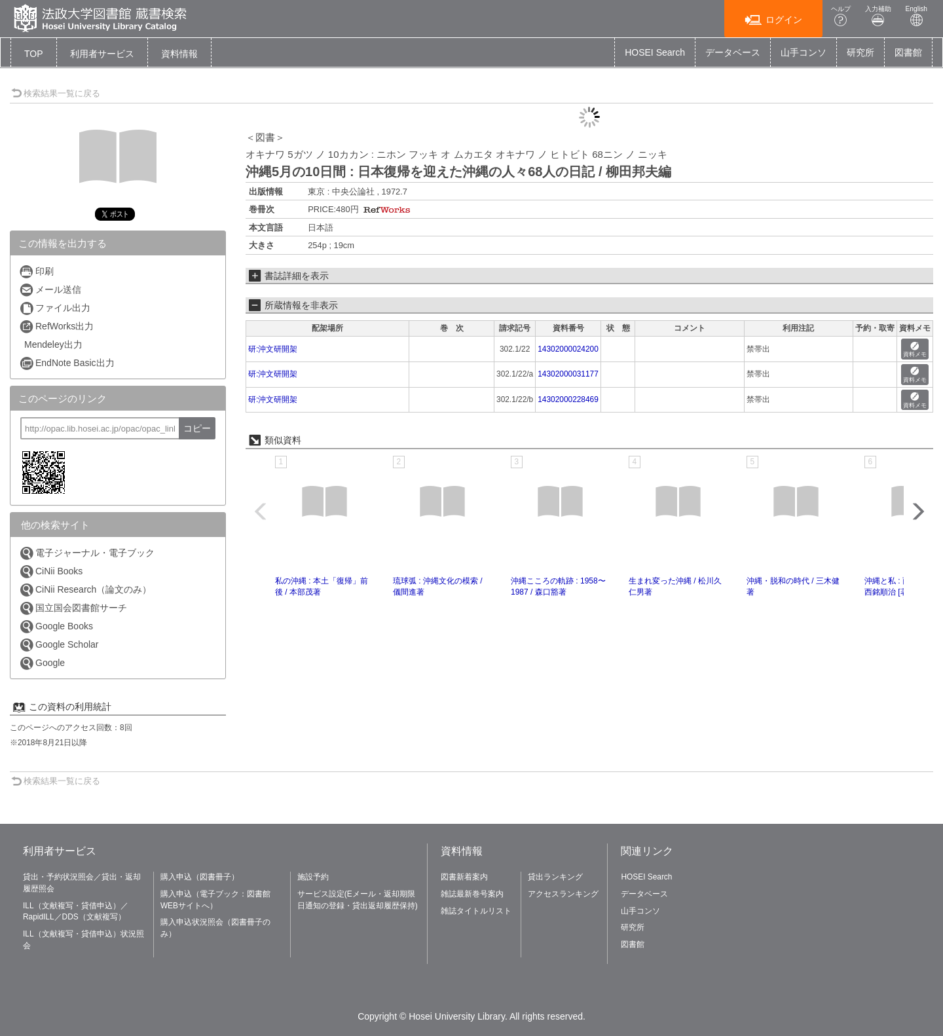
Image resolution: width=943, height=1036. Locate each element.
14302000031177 (568, 374)
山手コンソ (803, 52)
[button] (102, 53)
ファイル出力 (54, 308)
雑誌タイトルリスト (476, 911)
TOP (33, 53)
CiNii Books (51, 571)
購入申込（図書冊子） (199, 876)
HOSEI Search (655, 52)
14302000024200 (568, 349)
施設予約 (313, 876)
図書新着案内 (464, 876)
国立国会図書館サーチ (73, 608)
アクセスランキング (563, 893)
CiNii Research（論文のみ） (85, 590)
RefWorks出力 (56, 326)
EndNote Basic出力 (67, 363)
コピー (197, 428)
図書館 (908, 52)
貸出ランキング (555, 876)
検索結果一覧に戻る (55, 93)
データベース (732, 52)
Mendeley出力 (53, 344)
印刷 (36, 271)
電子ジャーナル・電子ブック (87, 553)
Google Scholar (59, 645)
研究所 (860, 52)
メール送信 (50, 290)
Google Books (56, 626)
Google (42, 663)
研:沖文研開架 (272, 349)
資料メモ (915, 350)
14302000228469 (568, 399)
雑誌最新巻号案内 (472, 893)
